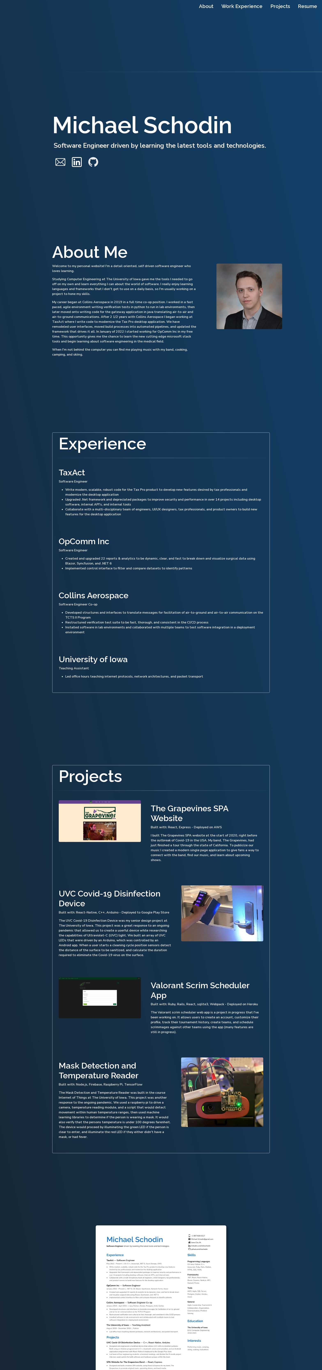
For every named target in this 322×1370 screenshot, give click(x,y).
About (206, 6)
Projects (280, 6)
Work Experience (241, 6)
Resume (307, 6)
